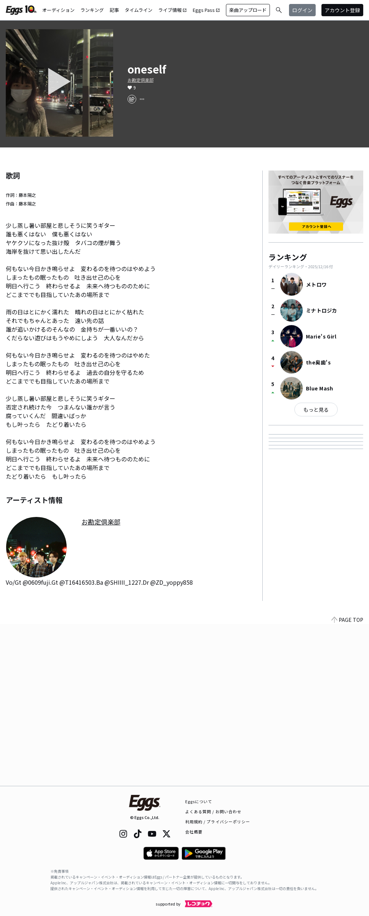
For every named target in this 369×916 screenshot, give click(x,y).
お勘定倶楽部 (141, 80)
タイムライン (138, 9)
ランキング (92, 9)
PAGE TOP (347, 781)
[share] (132, 99)
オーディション (58, 9)
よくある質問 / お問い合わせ (213, 811)
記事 (114, 9)
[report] (142, 99)
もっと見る (316, 409)
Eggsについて (199, 801)
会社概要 (194, 832)
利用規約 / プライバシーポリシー (217, 821)
